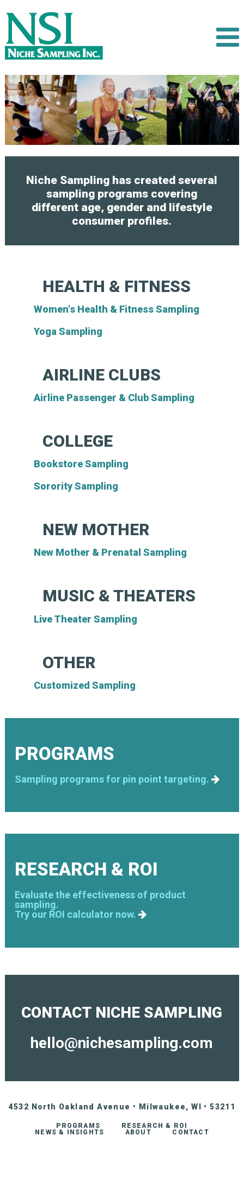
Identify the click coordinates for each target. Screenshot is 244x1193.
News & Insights (69, 1132)
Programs (78, 1125)
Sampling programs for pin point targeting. (117, 779)
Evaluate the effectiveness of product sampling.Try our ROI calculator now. (100, 904)
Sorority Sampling (76, 486)
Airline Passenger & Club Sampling (114, 397)
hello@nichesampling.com (121, 1043)
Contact (190, 1132)
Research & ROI (154, 1125)
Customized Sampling (85, 685)
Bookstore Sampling (81, 463)
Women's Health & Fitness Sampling (116, 309)
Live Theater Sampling (85, 619)
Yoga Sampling (68, 331)
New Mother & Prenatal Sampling (110, 552)
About (138, 1132)
